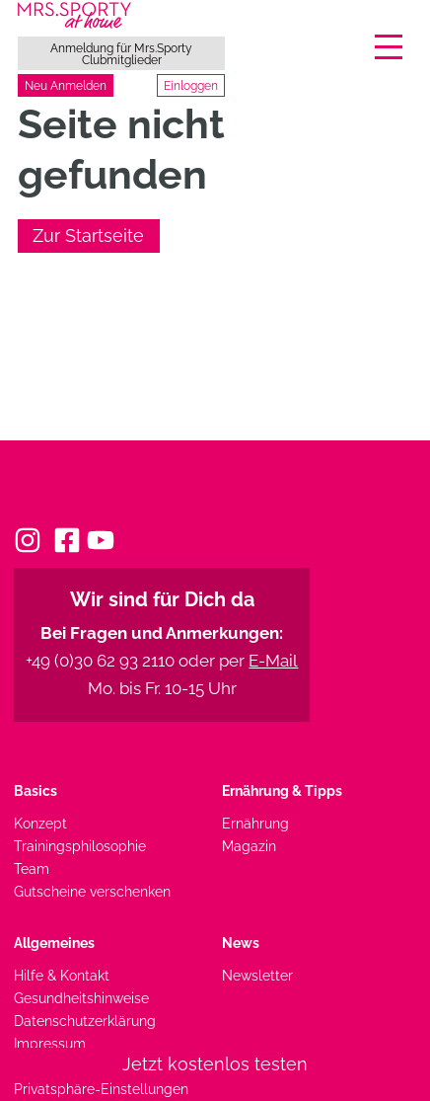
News (240, 942)
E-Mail (273, 660)
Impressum (50, 1043)
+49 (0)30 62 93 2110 (100, 660)
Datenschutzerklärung (85, 1020)
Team (31, 868)
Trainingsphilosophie (80, 845)
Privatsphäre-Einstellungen (101, 1088)
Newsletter (257, 975)
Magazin (249, 845)
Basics (35, 790)
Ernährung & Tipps (282, 790)
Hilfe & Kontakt (61, 975)
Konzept (40, 823)
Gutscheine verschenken (92, 891)
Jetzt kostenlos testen (215, 1064)
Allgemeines (54, 942)
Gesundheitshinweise (81, 997)
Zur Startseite (88, 235)
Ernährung (255, 823)
